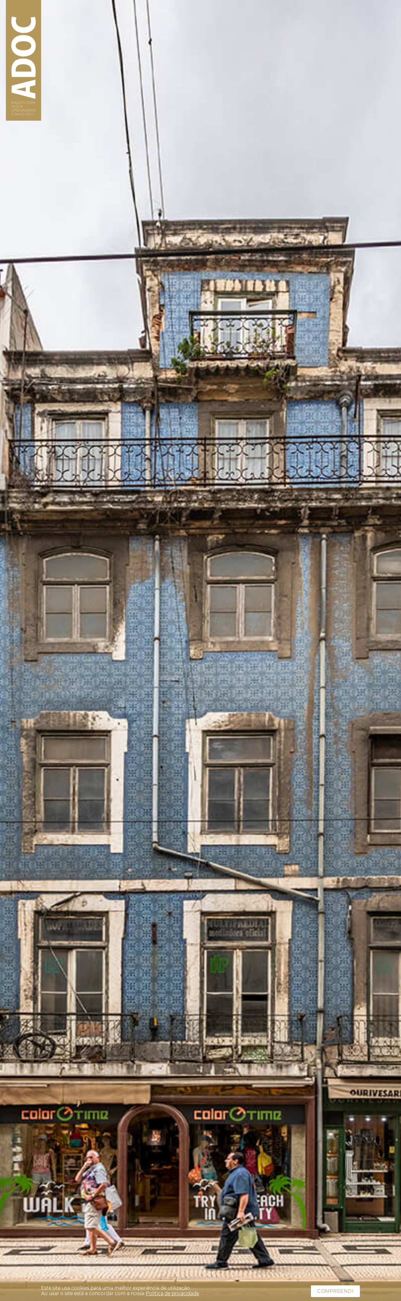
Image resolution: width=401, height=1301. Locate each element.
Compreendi (335, 1291)
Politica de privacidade (172, 1293)
